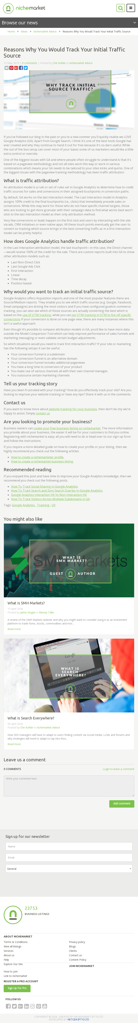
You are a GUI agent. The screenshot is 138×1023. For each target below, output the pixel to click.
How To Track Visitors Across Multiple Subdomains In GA (50, 499)
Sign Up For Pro (17, 988)
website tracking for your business (72, 409)
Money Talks (46, 612)
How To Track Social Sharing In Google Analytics (44, 486)
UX (53, 505)
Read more (14, 629)
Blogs (72, 946)
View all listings (12, 946)
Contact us (75, 955)
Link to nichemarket (15, 976)
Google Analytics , (24, 505)
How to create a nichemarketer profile (37, 457)
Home (11, 31)
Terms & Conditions (16, 942)
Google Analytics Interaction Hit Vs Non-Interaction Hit (49, 495)
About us (9, 955)
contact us (43, 413)
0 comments (29, 63)
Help (6, 959)
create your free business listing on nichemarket (66, 428)
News (24, 31)
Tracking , (44, 505)
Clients (73, 951)
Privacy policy (77, 942)
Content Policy (77, 959)
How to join (11, 971)
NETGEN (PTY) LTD (78, 1019)
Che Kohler (59, 63)
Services (8, 951)
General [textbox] (11, 868)
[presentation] (33, 882)
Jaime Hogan (28, 612)
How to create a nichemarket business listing (42, 461)
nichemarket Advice (45, 31)
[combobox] (69, 868)
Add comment (121, 803)
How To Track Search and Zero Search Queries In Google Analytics (57, 491)
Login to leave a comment (118, 769)
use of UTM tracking (36, 315)
